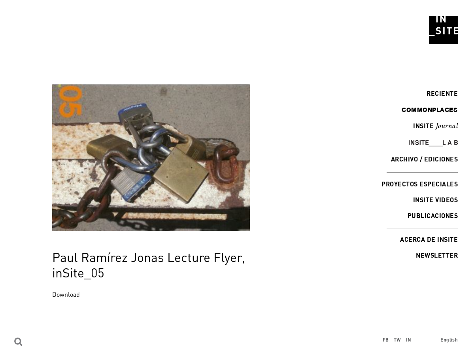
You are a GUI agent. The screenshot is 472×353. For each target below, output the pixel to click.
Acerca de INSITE (429, 239)
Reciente (440, 93)
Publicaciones (433, 215)
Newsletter (437, 255)
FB (386, 339)
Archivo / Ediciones (424, 159)
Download (66, 294)
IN (408, 339)
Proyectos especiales (419, 184)
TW (397, 339)
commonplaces (429, 110)
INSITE (435, 126)
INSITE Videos (435, 199)
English (449, 339)
